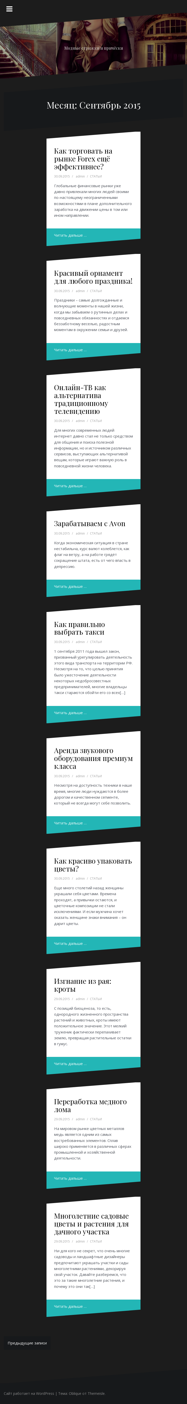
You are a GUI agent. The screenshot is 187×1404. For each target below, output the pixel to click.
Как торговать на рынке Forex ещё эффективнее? (83, 158)
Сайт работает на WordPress (29, 1393)
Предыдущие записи (27, 1342)
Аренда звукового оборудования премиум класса (93, 758)
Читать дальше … (70, 235)
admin (80, 176)
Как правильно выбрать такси (79, 628)
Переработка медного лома (90, 1105)
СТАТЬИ (96, 176)
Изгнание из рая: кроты (82, 984)
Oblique (75, 1393)
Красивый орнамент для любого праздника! (93, 276)
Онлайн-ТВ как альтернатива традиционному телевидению (81, 399)
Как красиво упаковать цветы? (93, 864)
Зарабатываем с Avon (90, 523)
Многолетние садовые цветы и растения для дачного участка (91, 1223)
